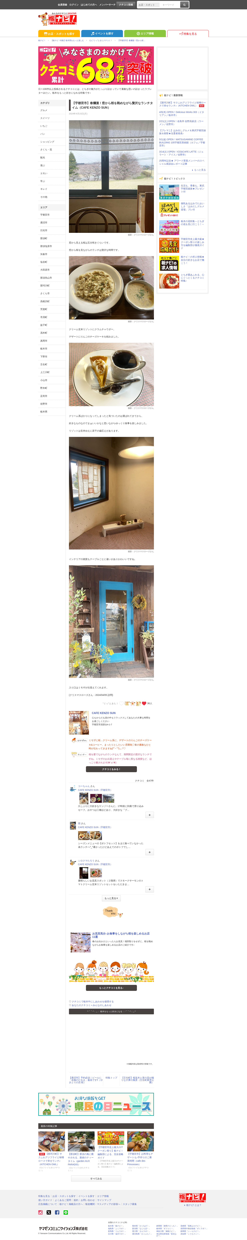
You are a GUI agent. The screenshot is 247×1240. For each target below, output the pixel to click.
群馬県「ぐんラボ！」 (117, 1231)
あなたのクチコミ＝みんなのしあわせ (91, 1005)
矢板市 (43, 254)
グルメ (43, 110)
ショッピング (47, 141)
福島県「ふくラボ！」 (117, 1229)
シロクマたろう (86, 860)
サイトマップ (104, 1200)
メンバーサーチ (107, 4)
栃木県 (43, 411)
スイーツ (45, 118)
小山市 (43, 380)
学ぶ (42, 181)
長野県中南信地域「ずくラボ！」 (194, 1229)
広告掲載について (47, 1204)
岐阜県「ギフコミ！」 (165, 1229)
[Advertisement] (111, 1039)
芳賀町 (43, 309)
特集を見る (188, 34)
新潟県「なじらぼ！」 (141, 1229)
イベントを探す (102, 34)
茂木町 (43, 332)
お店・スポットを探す (59, 34)
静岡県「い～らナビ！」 (191, 1231)
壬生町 (43, 364)
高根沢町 (45, 301)
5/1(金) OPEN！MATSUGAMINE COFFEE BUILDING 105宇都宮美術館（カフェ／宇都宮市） (182, 142)
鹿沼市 (43, 222)
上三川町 (45, 372)
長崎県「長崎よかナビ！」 (192, 1226)
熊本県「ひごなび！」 (141, 1226)
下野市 (43, 356)
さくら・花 (46, 149)
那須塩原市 (46, 246)
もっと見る (198, 169)
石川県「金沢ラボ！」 (117, 1234)
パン (42, 134)
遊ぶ (42, 165)
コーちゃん (84, 786)
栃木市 (43, 348)
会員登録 (62, 4)
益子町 (43, 325)
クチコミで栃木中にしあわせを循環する (93, 1001)
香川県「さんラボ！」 (141, 1231)
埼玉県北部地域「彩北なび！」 (166, 1235)
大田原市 (45, 269)
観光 (42, 157)
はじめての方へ (89, 4)
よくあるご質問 (63, 1200)
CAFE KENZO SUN (104, 713)
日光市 (43, 230)
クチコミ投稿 (126, 4)
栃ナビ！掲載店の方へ (71, 1204)
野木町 (43, 388)
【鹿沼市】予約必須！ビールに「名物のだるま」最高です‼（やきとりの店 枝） (86, 1080)
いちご (43, 126)
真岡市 (43, 340)
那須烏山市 (46, 277)
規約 (76, 1200)
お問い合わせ (88, 1200)
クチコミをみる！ (111, 769)
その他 (43, 197)
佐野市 (43, 403)
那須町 (43, 238)
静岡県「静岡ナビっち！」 (167, 1226)
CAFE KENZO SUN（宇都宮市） (95, 790)
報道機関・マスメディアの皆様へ (102, 1204)
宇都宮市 (45, 214)
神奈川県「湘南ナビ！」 (166, 1231)
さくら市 (45, 293)
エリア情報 (145, 34)
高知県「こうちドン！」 (191, 1234)
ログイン (74, 4)
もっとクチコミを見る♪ (111, 988)
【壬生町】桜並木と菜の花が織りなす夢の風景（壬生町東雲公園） (137, 1080)
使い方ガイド (45, 1200)
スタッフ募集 (130, 1204)
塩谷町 (43, 262)
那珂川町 (45, 285)
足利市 (43, 396)
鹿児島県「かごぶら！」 (142, 1234)
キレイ (43, 189)
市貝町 (43, 317)
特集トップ (111, 1077)
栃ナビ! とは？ (192, 1205)
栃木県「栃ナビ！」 (116, 1226)
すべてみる (96, 1178)
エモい (43, 173)
